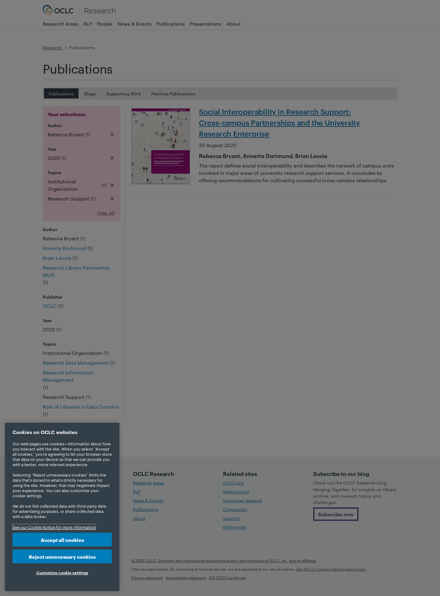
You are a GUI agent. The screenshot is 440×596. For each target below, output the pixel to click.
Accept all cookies (62, 539)
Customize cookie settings (62, 572)
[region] (62, 507)
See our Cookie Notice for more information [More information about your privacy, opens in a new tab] (54, 527)
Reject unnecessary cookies (62, 556)
